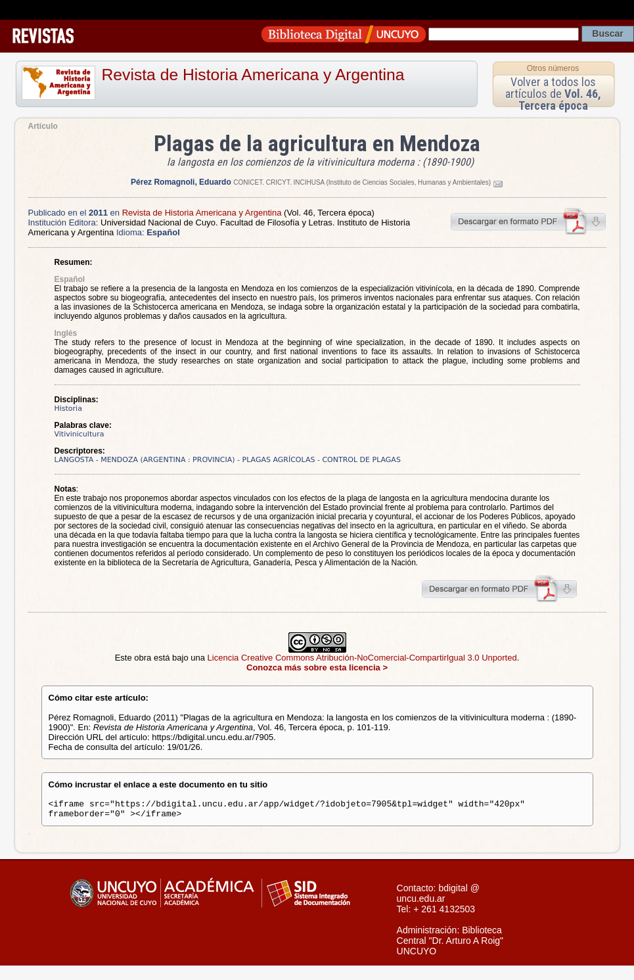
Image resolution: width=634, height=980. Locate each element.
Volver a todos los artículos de (553, 93)
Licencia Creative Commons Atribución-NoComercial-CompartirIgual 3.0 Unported (362, 658)
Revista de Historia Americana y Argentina (253, 74)
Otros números (553, 68)
